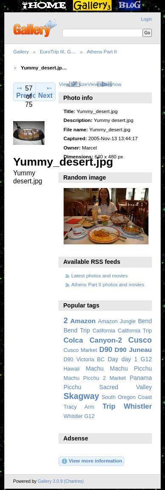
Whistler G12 (79, 416)
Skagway (81, 396)
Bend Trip (77, 330)
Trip (108, 406)
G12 (146, 359)
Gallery (21, 51)
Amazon (82, 320)
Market (117, 378)
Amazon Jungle (117, 321)
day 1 (129, 359)
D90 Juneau (133, 349)
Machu (94, 368)
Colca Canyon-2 (93, 340)
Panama (141, 377)
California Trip (135, 331)
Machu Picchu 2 (85, 378)
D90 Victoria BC (84, 360)
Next (45, 92)
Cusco (140, 339)
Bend (145, 321)
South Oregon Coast (126, 397)
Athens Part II (102, 51)
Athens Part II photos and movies (107, 284)
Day (113, 359)
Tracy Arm (79, 407)
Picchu (72, 387)
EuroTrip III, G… (58, 51)
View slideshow (104, 84)
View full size (73, 84)
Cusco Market (80, 350)
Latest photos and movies (99, 275)
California (103, 331)
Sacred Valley (125, 387)
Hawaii (72, 369)
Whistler (138, 406)
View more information (91, 461)
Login (146, 19)
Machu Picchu (131, 368)
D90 (105, 350)
